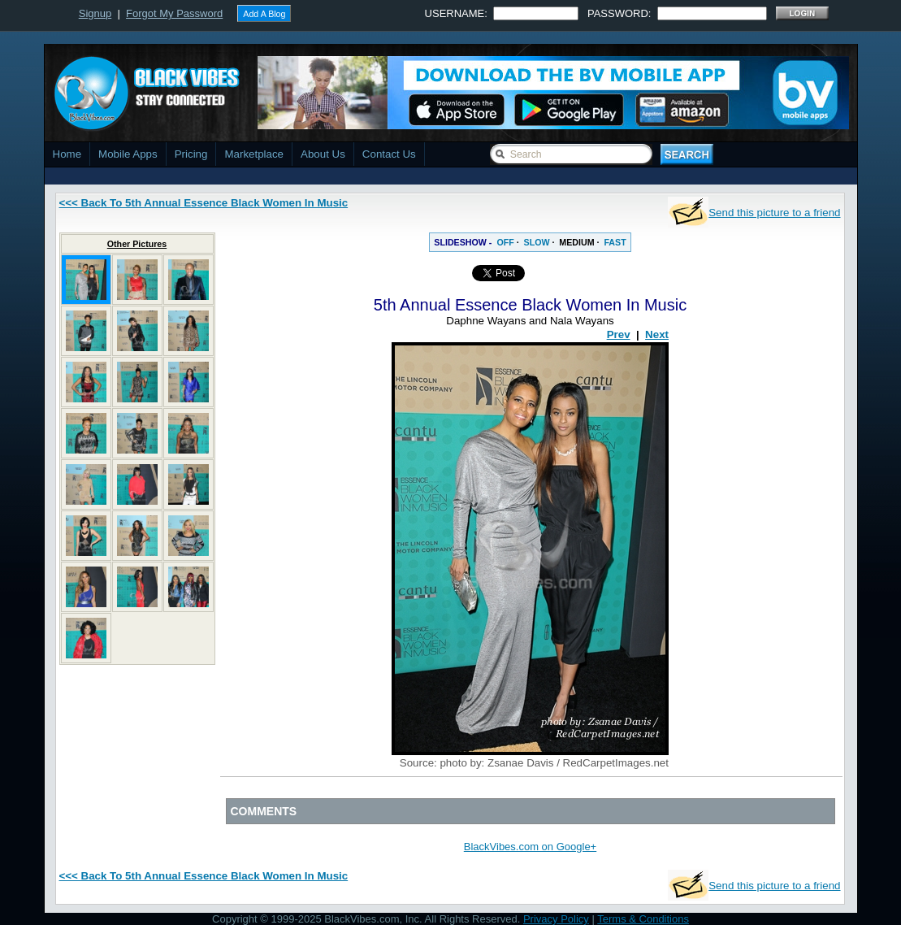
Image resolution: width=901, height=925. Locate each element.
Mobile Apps (128, 154)
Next (657, 334)
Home (67, 154)
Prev (618, 334)
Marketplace (254, 154)
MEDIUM (576, 242)
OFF (504, 242)
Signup (95, 13)
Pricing (191, 154)
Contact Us (389, 154)
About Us (323, 154)
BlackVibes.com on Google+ (530, 846)
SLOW (537, 242)
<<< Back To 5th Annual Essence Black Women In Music (204, 203)
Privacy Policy (556, 919)
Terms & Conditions (643, 919)
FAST (615, 242)
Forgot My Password (174, 13)
